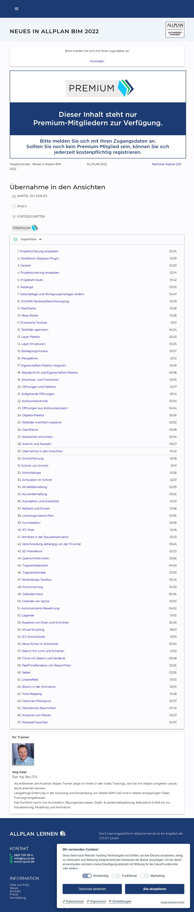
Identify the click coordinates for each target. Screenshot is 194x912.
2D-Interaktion (32, 551)
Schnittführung (33, 458)
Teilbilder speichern (34, 330)
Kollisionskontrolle (35, 401)
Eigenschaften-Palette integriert (43, 365)
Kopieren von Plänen (36, 715)
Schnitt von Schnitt (34, 465)
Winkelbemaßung (34, 487)
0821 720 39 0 (23, 855)
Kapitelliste (24, 239)
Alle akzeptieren (154, 889)
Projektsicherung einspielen (39, 251)
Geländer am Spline (35, 601)
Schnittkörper (31, 473)
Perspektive (30, 358)
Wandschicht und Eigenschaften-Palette (49, 372)
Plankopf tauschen (35, 722)
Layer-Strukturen (33, 344)
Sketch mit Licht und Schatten (43, 651)
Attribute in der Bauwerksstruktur (45, 537)
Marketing (157, 876)
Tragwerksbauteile (35, 565)
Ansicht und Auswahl (36, 444)
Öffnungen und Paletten (39, 387)
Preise (14, 894)
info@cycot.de (24, 858)
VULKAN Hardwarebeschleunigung (45, 301)
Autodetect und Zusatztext (40, 501)
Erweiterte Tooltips (34, 322)
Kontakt (15, 891)
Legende (28, 615)
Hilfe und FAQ (19, 885)
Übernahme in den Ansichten (42, 451)
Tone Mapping (32, 694)
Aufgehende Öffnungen (37, 394)
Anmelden (97, 61)
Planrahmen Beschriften (39, 708)
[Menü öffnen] (16, 9)
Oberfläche (28, 308)
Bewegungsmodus (34, 351)
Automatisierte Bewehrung (40, 608)
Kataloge (27, 287)
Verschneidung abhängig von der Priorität (51, 544)
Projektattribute (31, 280)
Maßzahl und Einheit (36, 508)
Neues (14, 888)
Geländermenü (32, 594)
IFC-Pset (28, 530)
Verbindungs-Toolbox (36, 579)
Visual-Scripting (33, 629)
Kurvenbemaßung (34, 494)
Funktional (129, 876)
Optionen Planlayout (36, 701)
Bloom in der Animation (39, 687)
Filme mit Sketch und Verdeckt (43, 658)
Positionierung (32, 587)
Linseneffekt (30, 679)
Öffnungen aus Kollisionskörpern (45, 408)
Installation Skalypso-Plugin (39, 258)
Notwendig (100, 876)
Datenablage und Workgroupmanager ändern (52, 294)
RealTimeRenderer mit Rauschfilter (46, 665)
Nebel (26, 672)
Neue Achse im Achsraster (40, 644)
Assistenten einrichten (37, 437)
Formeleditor (31, 523)
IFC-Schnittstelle (33, 637)
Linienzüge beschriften (38, 515)
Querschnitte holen (35, 558)
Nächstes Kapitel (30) (166, 164)
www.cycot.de (24, 861)
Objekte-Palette (33, 415)
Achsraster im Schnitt (37, 480)
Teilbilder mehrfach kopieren (42, 422)
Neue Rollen (30, 315)
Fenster (25, 265)
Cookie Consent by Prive (172, 902)
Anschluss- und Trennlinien (40, 380)
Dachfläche (30, 430)
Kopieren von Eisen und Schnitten (45, 622)
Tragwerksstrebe (34, 572)
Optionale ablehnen (92, 889)
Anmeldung (18, 898)
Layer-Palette (30, 337)
